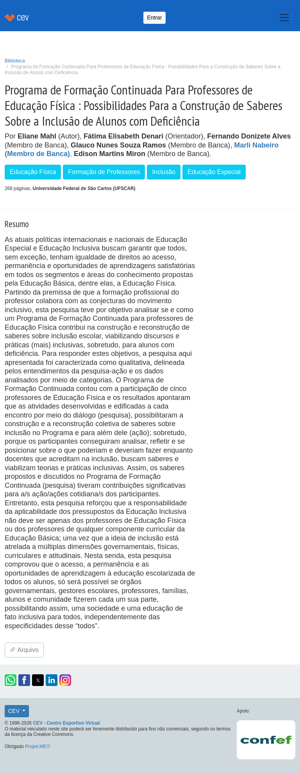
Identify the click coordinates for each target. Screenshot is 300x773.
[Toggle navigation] (284, 17)
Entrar (154, 17)
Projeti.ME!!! (37, 746)
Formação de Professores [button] (104, 172)
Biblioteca (15, 61)
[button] (10, 680)
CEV (14, 711)
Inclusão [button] (163, 172)
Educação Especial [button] (214, 172)
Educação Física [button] (33, 172)
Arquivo (24, 650)
